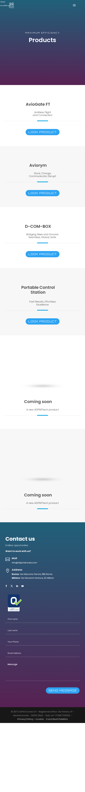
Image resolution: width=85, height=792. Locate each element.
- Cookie (39, 719)
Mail (14, 558)
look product (42, 132)
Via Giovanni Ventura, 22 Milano (37, 578)
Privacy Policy (25, 719)
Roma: (15, 574)
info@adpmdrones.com (24, 562)
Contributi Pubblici (57, 719)
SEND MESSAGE (63, 690)
